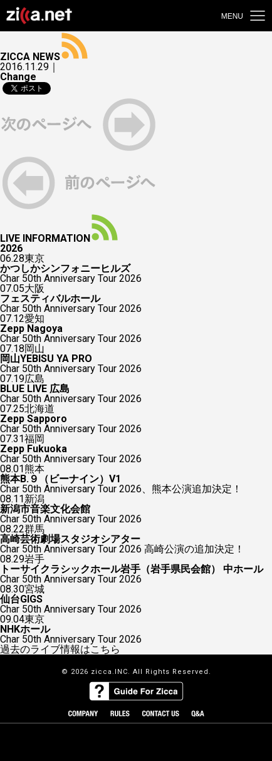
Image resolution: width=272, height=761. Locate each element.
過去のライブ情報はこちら (60, 650)
